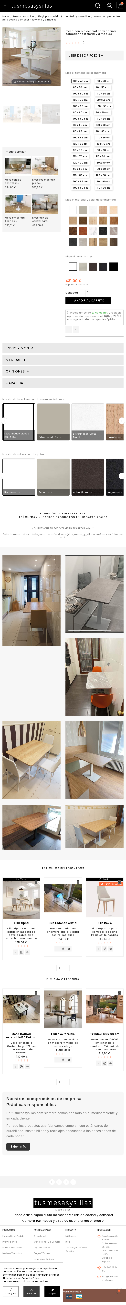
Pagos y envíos (42, 1256)
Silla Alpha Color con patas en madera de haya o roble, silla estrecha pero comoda (21, 933)
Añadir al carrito (92, 300)
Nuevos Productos (12, 1250)
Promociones (9, 1245)
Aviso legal (40, 1239)
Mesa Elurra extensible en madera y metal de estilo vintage (63, 1044)
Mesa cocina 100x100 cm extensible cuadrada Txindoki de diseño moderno (104, 1045)
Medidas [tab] (13, 359)
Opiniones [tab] (16, 371)
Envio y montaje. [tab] (22, 348)
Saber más (18, 1149)
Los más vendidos (12, 1256)
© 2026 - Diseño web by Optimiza (63, 1295)
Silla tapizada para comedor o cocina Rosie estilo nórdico (104, 932)
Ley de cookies (42, 1250)
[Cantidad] (82, 293)
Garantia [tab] (15, 383)
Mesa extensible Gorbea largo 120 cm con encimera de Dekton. (21, 1049)
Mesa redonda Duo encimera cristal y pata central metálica (63, 932)
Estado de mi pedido (13, 1239)
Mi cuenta (70, 1233)
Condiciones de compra (47, 1245)
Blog (67, 1245)
